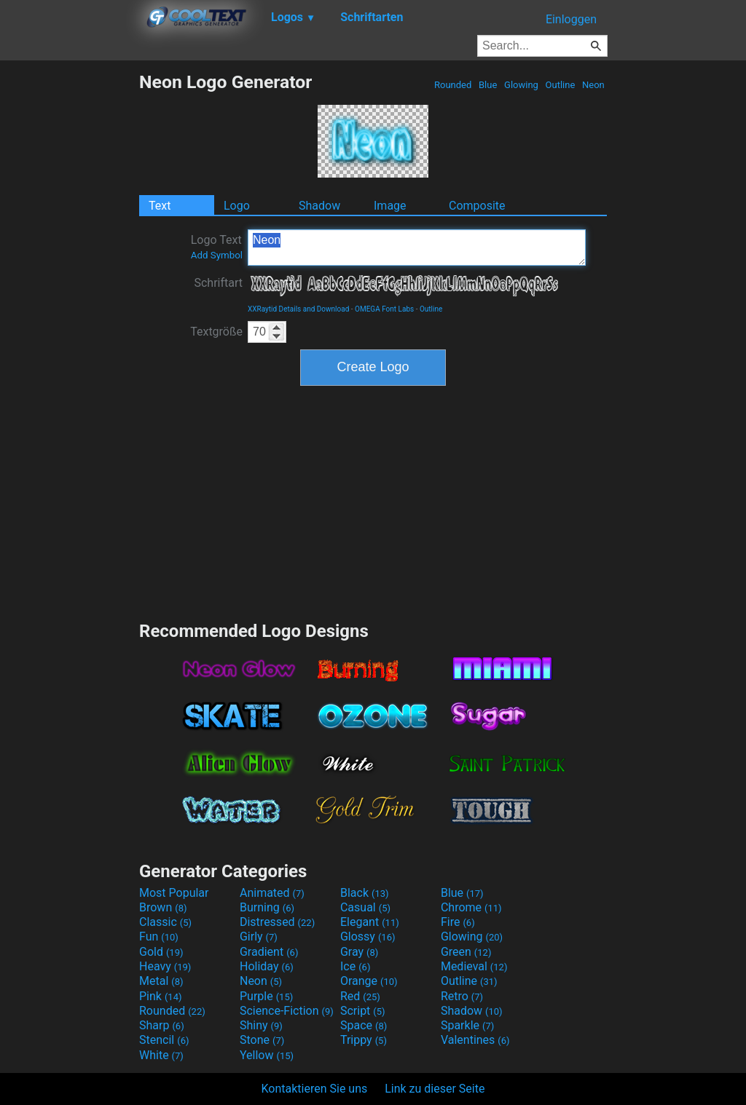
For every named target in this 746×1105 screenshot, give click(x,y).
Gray (359, 952)
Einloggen (571, 19)
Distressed (277, 922)
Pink (160, 996)
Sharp (161, 1025)
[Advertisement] (69, 289)
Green (466, 952)
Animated (272, 893)
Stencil (164, 1040)
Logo (237, 206)
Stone (262, 1040)
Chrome (471, 907)
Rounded (453, 84)
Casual (365, 907)
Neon (593, 84)
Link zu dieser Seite (434, 1089)
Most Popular (174, 893)
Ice (355, 966)
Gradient (269, 952)
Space (363, 1025)
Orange (369, 981)
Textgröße (216, 331)
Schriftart (218, 283)
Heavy (165, 966)
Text (159, 206)
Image (390, 206)
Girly (259, 936)
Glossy (368, 936)
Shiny (261, 1025)
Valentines (475, 1040)
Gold (161, 952)
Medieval (474, 966)
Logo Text (217, 247)
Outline (560, 84)
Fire (458, 922)
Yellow (267, 1055)
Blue (488, 84)
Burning (267, 907)
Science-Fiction (287, 1011)
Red (360, 996)
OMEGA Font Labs (384, 309)
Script (362, 1011)
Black (364, 893)
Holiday (267, 966)
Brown (162, 907)
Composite (477, 206)
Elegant (369, 922)
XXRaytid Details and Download (298, 309)
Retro (462, 996)
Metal (161, 981)
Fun (158, 936)
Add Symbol (217, 255)
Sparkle (467, 1025)
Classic (165, 922)
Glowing (521, 84)
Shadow (319, 206)
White (161, 1055)
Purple (266, 996)
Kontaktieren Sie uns (315, 1089)
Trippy (363, 1040)
